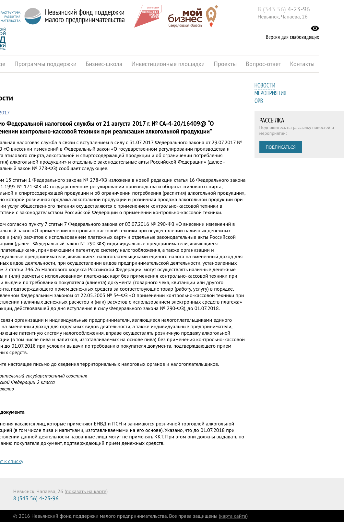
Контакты (302, 64)
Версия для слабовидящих (292, 37)
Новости (265, 85)
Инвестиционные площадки (168, 64)
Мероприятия (270, 93)
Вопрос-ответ (263, 64)
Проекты (225, 64)
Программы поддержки (45, 64)
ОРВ (259, 101)
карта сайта (233, 516)
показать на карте (86, 491)
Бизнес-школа (104, 64)
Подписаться (281, 147)
